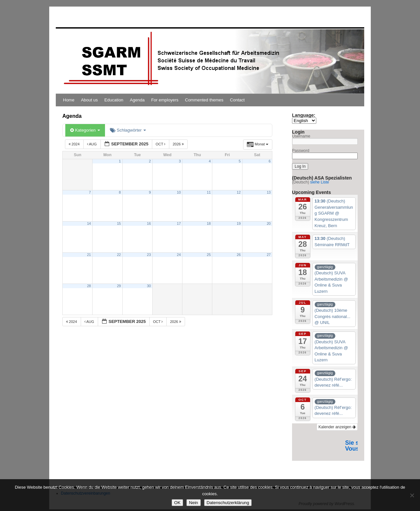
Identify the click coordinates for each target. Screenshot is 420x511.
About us (89, 99)
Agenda (137, 99)
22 (119, 255)
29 (119, 286)
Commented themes (204, 99)
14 (89, 223)
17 (179, 223)
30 (149, 286)
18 (209, 223)
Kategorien (85, 130)
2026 (179, 144)
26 (239, 255)
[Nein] (412, 495)
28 (89, 286)
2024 (75, 144)
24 (179, 255)
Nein (193, 502)
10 (179, 192)
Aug (92, 144)
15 (119, 223)
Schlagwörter (128, 130)
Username (301, 136)
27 (269, 255)
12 (239, 192)
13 (269, 192)
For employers (164, 99)
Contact (237, 99)
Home (68, 99)
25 (209, 255)
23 (149, 255)
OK (177, 502)
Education (113, 99)
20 (269, 223)
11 (209, 192)
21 (89, 255)
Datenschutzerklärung (228, 502)
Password (300, 150)
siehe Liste (319, 182)
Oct (161, 144)
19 (239, 223)
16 (149, 223)
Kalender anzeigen (337, 427)
